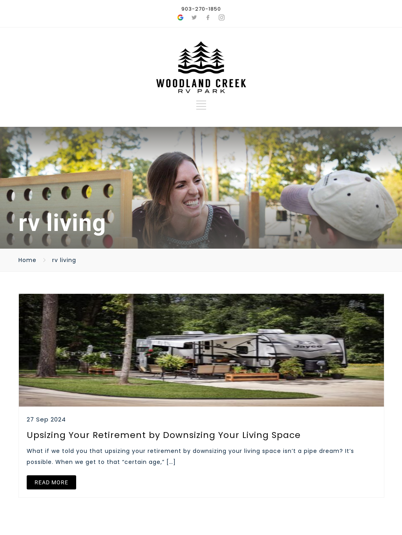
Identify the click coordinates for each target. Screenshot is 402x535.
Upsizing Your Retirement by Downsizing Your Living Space (164, 435)
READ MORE (51, 482)
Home (27, 260)
